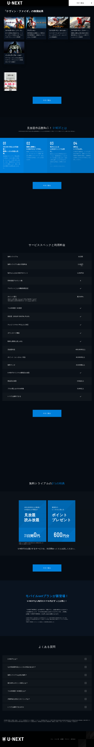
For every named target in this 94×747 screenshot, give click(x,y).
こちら (29, 300)
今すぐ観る (80, 3)
